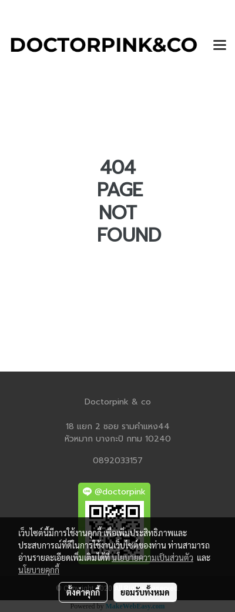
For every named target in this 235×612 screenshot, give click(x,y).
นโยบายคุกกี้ (38, 569)
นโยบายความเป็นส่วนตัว (152, 557)
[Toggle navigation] (220, 46)
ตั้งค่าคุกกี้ (83, 592)
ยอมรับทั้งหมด (145, 592)
